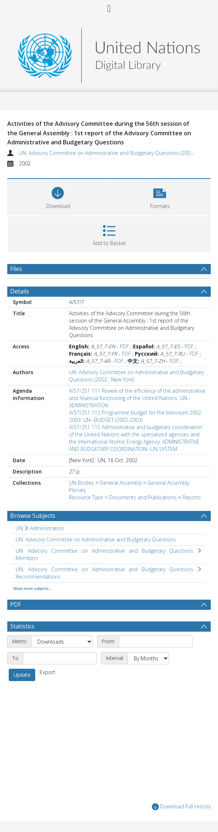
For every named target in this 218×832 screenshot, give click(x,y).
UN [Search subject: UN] (19, 528)
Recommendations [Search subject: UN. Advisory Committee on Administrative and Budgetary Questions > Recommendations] (38, 576)
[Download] (58, 196)
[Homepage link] (109, 53)
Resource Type (86, 497)
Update (22, 674)
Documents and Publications (143, 497)
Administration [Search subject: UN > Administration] (47, 528)
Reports (191, 497)
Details (19, 291)
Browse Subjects (32, 516)
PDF (124, 346)
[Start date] (156, 641)
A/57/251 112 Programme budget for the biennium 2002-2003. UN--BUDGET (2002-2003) (136, 416)
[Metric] (62, 641)
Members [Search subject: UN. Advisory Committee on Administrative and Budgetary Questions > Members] (27, 558)
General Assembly (121, 482)
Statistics (22, 626)
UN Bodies (81, 482)
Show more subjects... (32, 588)
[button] (159, 196)
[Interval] (148, 658)
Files (16, 269)
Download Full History (181, 807)
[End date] (60, 658)
